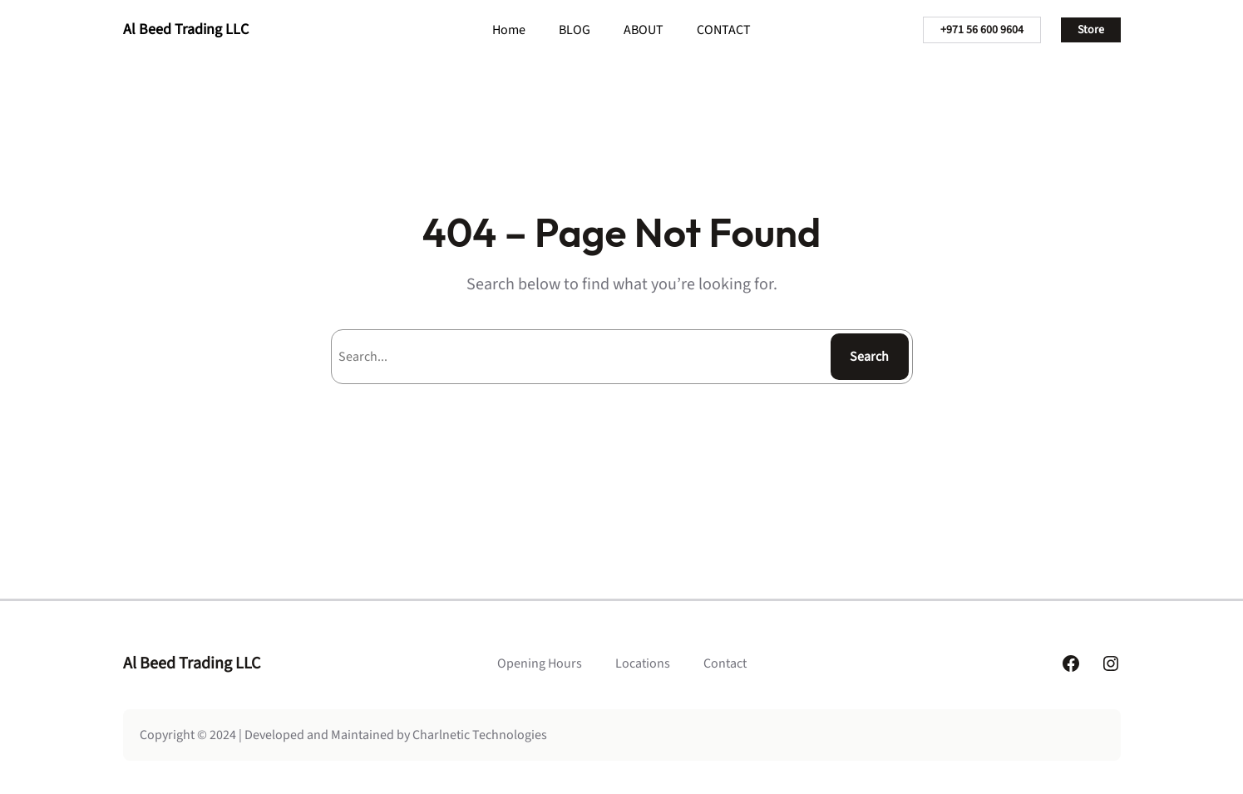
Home (508, 30)
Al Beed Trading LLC (186, 29)
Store (1091, 30)
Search (869, 357)
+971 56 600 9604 (982, 30)
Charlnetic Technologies (479, 735)
